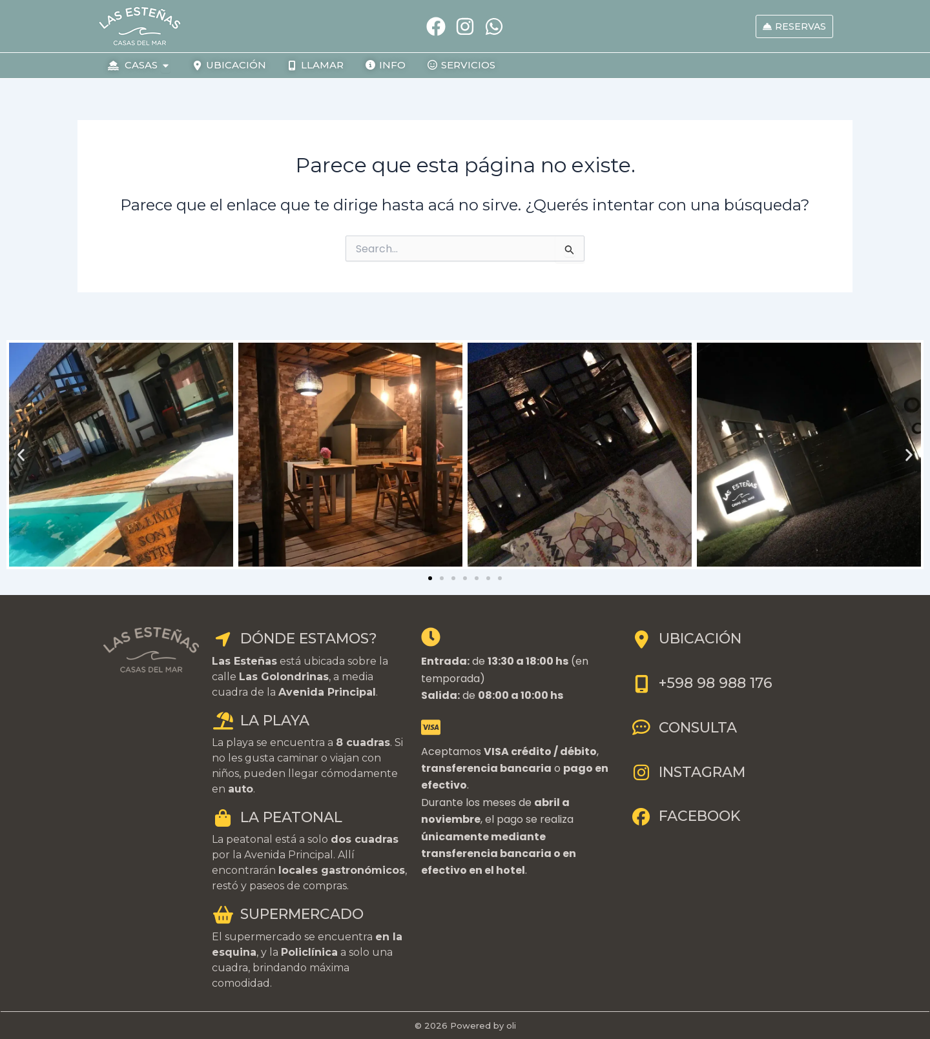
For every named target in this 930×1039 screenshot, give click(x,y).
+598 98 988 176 (701, 683)
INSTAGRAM (687, 772)
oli (511, 1025)
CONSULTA (683, 727)
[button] (21, 455)
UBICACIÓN (685, 638)
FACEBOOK (685, 816)
